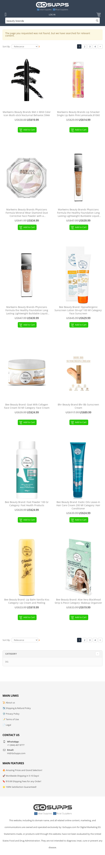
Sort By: (6, 46)
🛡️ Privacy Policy (11, 713)
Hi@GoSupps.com (16, 753)
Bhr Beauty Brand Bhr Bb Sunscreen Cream (78, 406)
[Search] (52, 20)
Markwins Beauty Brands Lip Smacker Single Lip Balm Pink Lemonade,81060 (78, 114)
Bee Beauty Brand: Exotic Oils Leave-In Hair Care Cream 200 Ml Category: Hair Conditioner (78, 505)
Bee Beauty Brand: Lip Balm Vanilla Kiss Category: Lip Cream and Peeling (26, 601)
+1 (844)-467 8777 (15, 744)
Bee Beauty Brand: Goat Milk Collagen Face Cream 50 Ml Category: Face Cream (26, 406)
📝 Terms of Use (11, 719)
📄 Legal (7, 724)
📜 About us (9, 702)
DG (6, 661)
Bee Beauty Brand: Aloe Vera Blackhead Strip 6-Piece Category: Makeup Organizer (78, 601)
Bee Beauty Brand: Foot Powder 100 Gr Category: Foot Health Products (27, 504)
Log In (52, 14)
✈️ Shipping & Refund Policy (17, 708)
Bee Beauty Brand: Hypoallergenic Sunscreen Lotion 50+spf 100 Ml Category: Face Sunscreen (78, 310)
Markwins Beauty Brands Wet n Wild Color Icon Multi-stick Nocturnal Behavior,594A (27, 114)
